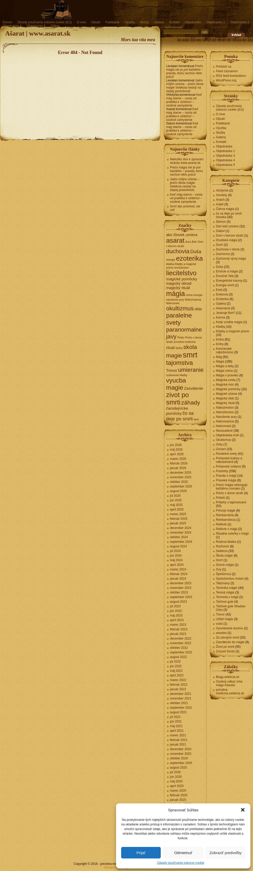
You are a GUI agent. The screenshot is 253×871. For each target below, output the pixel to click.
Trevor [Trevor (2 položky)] (171, 370)
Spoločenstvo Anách (230, 578)
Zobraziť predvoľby (225, 853)
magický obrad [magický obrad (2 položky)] (178, 283)
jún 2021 (176, 721)
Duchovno (223, 254)
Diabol (220, 231)
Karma (220, 317)
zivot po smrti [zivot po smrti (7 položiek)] (177, 398)
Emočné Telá (225, 276)
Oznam (221, 449)
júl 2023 (175, 606)
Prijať (141, 853)
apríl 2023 (176, 620)
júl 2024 (175, 551)
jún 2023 (176, 611)
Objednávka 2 (215, 22)
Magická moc (225, 384)
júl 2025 (175, 495)
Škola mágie (224, 555)
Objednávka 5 (36, 26)
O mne (81, 22)
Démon (221, 222)
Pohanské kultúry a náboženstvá (229, 460)
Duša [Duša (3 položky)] (195, 251)
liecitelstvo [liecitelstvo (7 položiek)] (181, 273)
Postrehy (222, 471)
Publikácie (112, 22)
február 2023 (178, 629)
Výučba (129, 22)
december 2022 (180, 638)
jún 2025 (176, 500)
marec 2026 (178, 459)
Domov (7, 22)
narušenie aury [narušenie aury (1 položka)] (175, 299)
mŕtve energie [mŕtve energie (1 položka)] (194, 294)
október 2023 (179, 592)
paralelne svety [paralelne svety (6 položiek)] (179, 319)
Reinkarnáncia (226, 520)
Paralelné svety (226, 453)
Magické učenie (226, 394)
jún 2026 (176, 445)
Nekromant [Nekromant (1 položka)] (172, 303)
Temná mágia (225, 592)
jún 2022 (176, 666)
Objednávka (193, 22)
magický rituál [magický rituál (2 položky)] (178, 287)
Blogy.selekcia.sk (227, 677)
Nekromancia (225, 421)
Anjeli (219, 204)
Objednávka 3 (239, 22)
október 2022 (179, 648)
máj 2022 (176, 671)
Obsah (95, 22)
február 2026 (178, 463)
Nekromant (223, 426)
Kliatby (220, 326)
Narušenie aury (226, 417)
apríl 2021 (176, 730)
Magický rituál (225, 403)
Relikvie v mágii (226, 529)
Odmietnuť (183, 853)
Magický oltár (225, 398)
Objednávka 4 (12, 26)
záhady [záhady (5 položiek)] (190, 402)
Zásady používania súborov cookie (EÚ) (44, 22)
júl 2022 (175, 661)
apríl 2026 (176, 454)
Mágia (220, 361)
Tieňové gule (224, 601)
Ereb (219, 290)
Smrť (219, 560)
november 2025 (180, 477)
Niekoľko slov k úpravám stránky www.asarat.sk (186, 161)
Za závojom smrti (227, 637)
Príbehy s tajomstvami (231, 502)
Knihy (220, 344)
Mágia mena (224, 371)
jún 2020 (176, 777)
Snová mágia (225, 565)
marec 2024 (178, 569)
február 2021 (178, 740)
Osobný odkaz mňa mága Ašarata (229, 683)
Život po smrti (225, 647)
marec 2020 (178, 790)
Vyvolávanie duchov (229, 628)
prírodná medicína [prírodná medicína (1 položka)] (184, 341)
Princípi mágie (225, 510)
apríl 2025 (176, 509)
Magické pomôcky (228, 389)
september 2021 (181, 707)
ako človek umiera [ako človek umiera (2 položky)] (181, 234)
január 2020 (178, 800)
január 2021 (178, 744)
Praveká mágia (226, 480)
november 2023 (180, 588)
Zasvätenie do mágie (230, 642)
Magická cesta (226, 380)
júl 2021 (175, 717)
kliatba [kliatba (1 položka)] (170, 263)
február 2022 (178, 684)
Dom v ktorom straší (229, 235)
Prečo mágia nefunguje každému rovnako (231, 486)
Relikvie (221, 524)
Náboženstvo (225, 407)
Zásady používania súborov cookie (180, 863)
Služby (144, 22)
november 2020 (180, 754)
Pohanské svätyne (228, 466)
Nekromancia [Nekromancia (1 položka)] (193, 299)
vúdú (219, 623)
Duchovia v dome (228, 249)
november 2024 (180, 532)
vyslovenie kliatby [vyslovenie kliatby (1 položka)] (176, 375)
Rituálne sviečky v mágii (232, 533)
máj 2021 (176, 726)
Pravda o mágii (226, 475)
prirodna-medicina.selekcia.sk (230, 691)
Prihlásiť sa (223, 66)
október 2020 (179, 758)
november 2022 (180, 643)
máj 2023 (176, 615)
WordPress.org (226, 80)
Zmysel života (225, 651)
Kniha (220, 339)
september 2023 (181, 597)
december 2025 (180, 472)
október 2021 (179, 703)
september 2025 (181, 486)
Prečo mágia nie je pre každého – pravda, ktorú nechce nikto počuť (184, 71)
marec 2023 (178, 624)
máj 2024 (176, 560)
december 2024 (180, 528)
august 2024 (178, 546)
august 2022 (178, 657)
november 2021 (180, 698)
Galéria (159, 22)
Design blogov (114, 867)
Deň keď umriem (227, 226)
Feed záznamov (227, 71)
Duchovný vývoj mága (231, 258)
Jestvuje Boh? (225, 313)
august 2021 (178, 712)
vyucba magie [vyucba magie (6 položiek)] (176, 384)
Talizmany (222, 583)
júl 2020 (175, 772)
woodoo (221, 633)
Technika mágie (226, 588)
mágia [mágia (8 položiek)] (175, 294)
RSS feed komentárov (231, 76)
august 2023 (178, 601)
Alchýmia (222, 190)
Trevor (220, 614)
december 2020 (180, 749)
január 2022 (178, 689)
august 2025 (178, 491)
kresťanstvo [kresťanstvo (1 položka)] (181, 267)
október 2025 (179, 482)
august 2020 (178, 767)
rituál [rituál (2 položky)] (170, 347)
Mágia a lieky (225, 366)
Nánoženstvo (225, 412)
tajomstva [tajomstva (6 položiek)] (179, 362)
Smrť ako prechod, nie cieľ (185, 208)
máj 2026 (176, 449)
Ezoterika (222, 299)
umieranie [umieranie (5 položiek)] (191, 369)
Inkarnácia (223, 308)
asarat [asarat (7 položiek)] (175, 240)
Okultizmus (223, 440)
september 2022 (181, 652)
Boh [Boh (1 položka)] (194, 241)
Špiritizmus (223, 574)
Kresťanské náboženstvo (224, 350)
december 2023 (180, 583)
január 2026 (178, 468)
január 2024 (178, 578)
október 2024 (179, 537)
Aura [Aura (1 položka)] (188, 241)
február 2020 (178, 795)
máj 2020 (176, 781)
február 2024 (178, 574)
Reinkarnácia (225, 515)
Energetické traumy (229, 280)
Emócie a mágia (227, 271)
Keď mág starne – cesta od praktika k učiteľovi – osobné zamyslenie (184, 100)
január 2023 (178, 634)
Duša (219, 267)
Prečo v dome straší (229, 493)
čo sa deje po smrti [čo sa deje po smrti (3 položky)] (180, 415)
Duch (219, 245)
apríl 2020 (176, 786)
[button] (242, 809)
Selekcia (221, 551)
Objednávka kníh (227, 435)
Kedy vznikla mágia (229, 322)
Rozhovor (222, 546)
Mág (219, 357)
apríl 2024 (176, 565)
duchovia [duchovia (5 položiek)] (177, 251)
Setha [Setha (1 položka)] (178, 347)
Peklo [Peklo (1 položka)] (180, 337)
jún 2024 (176, 555)
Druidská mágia (226, 240)
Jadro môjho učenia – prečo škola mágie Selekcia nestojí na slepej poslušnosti (184, 86)
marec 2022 (178, 680)
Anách (220, 199)
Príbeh (220, 498)
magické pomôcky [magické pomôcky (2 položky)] (181, 279)
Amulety (221, 195)
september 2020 (181, 763)
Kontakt (174, 22)
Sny (218, 569)
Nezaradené (224, 430)
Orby (219, 444)
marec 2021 (178, 735)
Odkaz (55, 26)
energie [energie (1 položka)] (170, 259)
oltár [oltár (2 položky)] (198, 309)
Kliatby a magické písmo (232, 331)
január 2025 (178, 523)
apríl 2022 (176, 675)
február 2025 (178, 519)
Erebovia (222, 294)
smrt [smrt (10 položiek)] (190, 354)
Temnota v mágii (227, 597)
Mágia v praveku (227, 375)
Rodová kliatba (226, 542)
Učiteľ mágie (224, 619)
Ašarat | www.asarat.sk (38, 33)
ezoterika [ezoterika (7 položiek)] (189, 258)
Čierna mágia (225, 209)
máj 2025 (176, 505)
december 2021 (180, 694)
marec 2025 (178, 514)
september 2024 (181, 542)
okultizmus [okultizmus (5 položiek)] (180, 308)
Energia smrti (225, 285)
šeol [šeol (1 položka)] (196, 419)
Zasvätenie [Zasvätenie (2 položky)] (193, 388)
